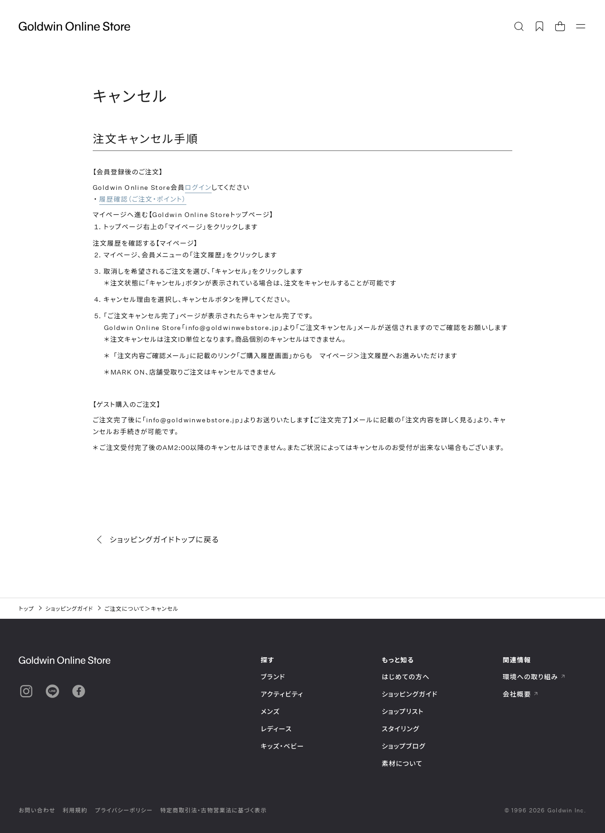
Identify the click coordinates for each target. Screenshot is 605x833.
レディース (276, 728)
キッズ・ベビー (282, 746)
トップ (26, 608)
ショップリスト (403, 711)
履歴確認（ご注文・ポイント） (142, 199)
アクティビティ (282, 694)
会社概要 (521, 694)
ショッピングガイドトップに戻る (158, 539)
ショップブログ (404, 746)
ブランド (273, 676)
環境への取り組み (534, 676)
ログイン (198, 187)
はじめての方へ (406, 676)
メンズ (270, 711)
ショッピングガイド (69, 608)
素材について (402, 763)
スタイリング (400, 728)
